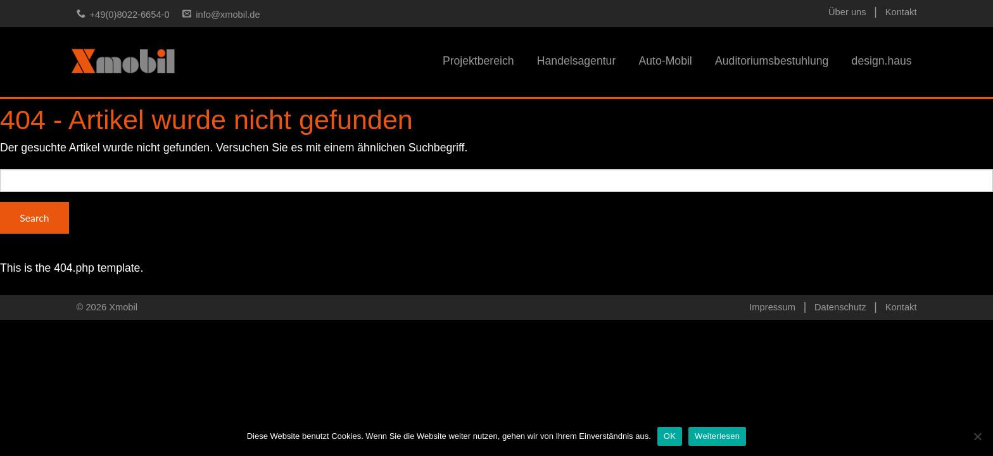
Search (34, 218)
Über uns (847, 12)
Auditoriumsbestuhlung (771, 60)
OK (670, 436)
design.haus (882, 60)
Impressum (772, 307)
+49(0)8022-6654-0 (130, 15)
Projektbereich (478, 60)
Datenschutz (840, 307)
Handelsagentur (576, 60)
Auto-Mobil (665, 60)
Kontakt (901, 12)
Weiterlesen (717, 436)
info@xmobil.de (228, 15)
